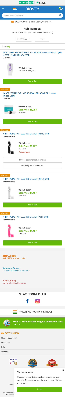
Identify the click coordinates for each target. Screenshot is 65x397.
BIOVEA (7, 58)
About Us (4, 352)
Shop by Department (9, 338)
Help (3, 347)
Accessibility (13, 384)
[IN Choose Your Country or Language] (15, 9)
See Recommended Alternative (32, 160)
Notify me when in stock (32, 166)
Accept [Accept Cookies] (40, 389)
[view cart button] (61, 9)
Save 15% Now (10, 333)
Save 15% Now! (19, 22)
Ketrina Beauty (10, 136)
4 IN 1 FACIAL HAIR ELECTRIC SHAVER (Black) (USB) (26, 134)
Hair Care (32, 32)
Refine (42, 39)
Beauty (23, 32)
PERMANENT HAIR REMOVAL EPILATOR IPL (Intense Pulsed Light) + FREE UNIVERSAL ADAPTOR (32, 53)
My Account (5, 342)
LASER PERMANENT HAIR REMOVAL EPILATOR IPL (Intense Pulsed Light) (29, 94)
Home (15, 32)
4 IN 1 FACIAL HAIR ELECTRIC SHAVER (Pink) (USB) (26, 217)
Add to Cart (32, 81)
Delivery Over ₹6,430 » (42, 22)
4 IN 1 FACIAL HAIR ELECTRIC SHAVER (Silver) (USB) (26, 179)
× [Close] (63, 370)
